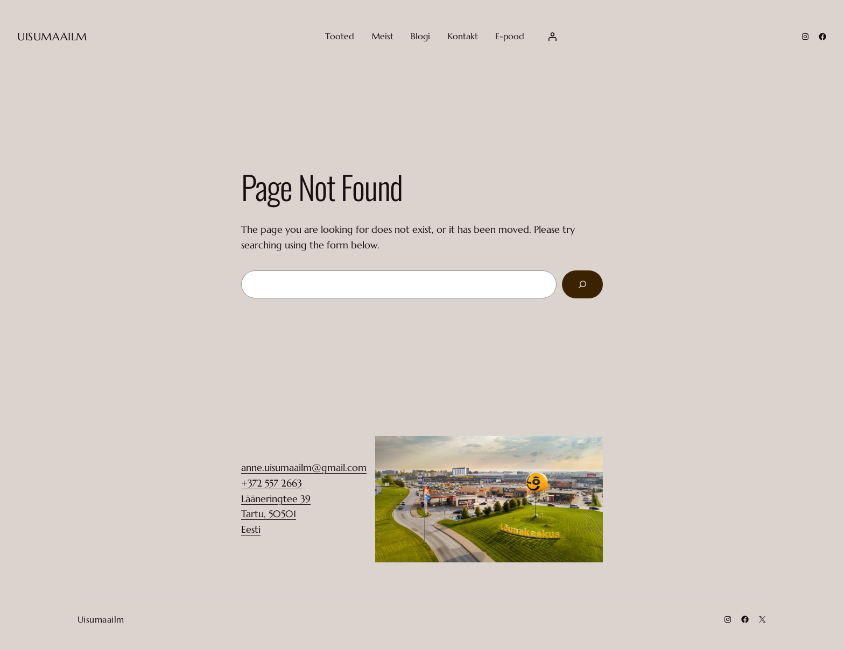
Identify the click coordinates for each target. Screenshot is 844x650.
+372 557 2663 (271, 483)
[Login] (552, 36)
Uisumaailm (52, 37)
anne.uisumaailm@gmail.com (304, 467)
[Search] (582, 284)
